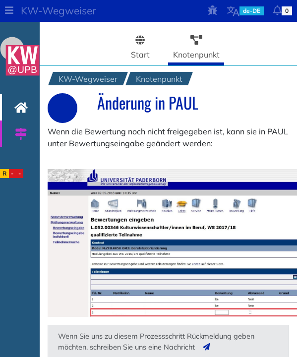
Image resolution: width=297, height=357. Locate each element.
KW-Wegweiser (58, 10)
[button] (9, 10)
